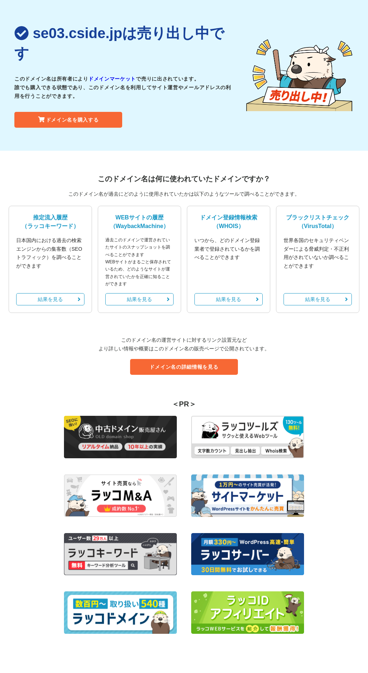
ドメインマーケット (112, 79)
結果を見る (59, 299)
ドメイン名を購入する (68, 120)
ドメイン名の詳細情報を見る (184, 367)
